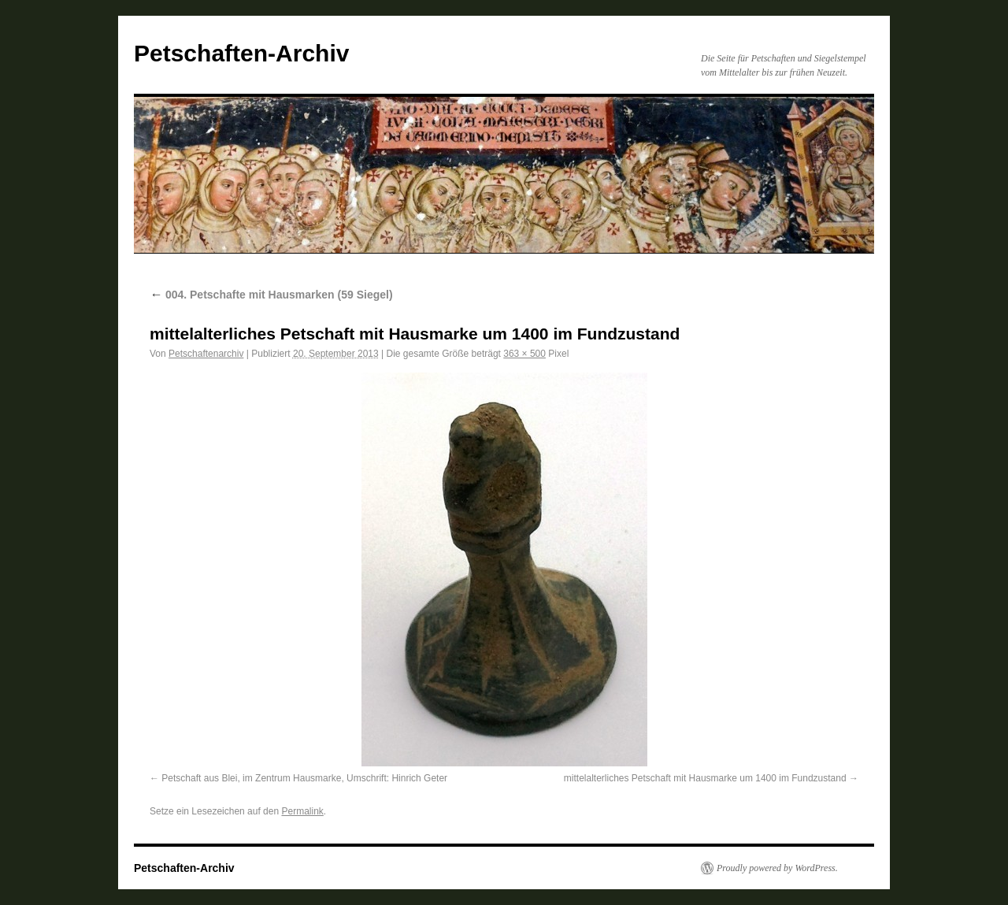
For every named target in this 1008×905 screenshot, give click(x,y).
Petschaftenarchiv (206, 353)
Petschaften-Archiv (241, 53)
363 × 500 (524, 353)
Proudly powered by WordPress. (777, 867)
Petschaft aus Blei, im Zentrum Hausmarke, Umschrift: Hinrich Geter (304, 778)
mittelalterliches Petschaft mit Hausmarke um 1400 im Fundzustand (705, 778)
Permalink (302, 811)
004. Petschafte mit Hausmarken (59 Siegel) (271, 294)
